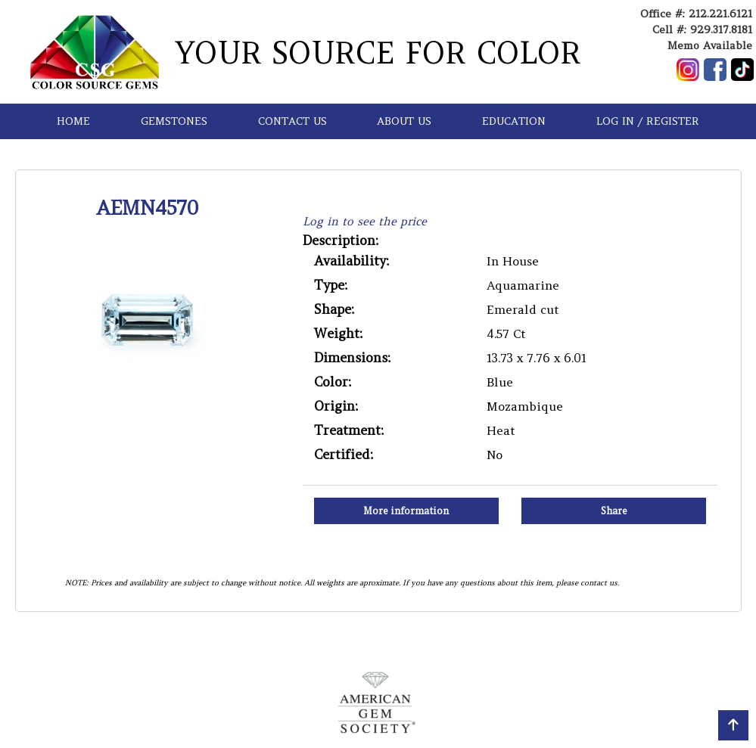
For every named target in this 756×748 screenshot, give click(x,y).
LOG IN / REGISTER (647, 121)
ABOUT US (404, 121)
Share (614, 510)
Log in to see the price (365, 221)
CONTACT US (292, 121)
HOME (73, 121)
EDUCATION (514, 121)
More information (406, 510)
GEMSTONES (174, 121)
